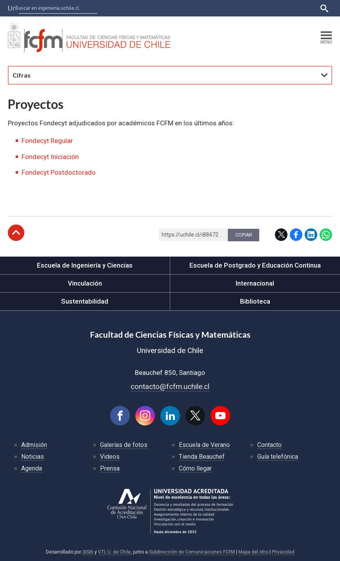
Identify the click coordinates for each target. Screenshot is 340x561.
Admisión (34, 445)
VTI (101, 552)
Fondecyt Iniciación (50, 157)
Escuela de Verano (204, 445)
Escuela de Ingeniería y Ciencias (85, 265)
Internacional (255, 283)
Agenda (31, 468)
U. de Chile (119, 552)
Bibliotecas (276, 8)
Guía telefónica (277, 456)
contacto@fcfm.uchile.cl (170, 386)
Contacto (269, 445)
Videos (110, 456)
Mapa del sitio (253, 552)
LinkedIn (311, 234)
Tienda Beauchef (202, 456)
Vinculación (85, 283)
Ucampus (218, 8)
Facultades (149, 8)
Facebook (296, 235)
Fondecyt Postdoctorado (59, 172)
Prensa (110, 468)
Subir (16, 232)
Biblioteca (255, 301)
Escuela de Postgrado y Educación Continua (255, 265)
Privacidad (283, 552)
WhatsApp (326, 235)
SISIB (87, 552)
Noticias (32, 456)
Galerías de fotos (123, 445)
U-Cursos (190, 8)
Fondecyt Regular (47, 141)
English (304, 8)
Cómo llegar (195, 468)
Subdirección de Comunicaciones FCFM (192, 552)
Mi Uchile (246, 8)
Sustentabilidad (84, 301)
